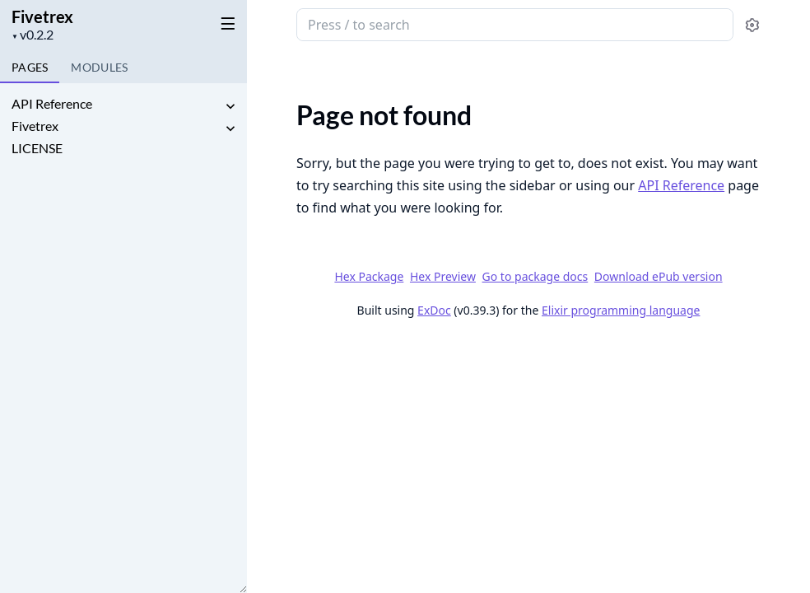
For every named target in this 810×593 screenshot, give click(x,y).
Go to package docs (535, 276)
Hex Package (368, 276)
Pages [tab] (30, 67)
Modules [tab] (99, 67)
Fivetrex (42, 16)
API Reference (52, 103)
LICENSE (37, 148)
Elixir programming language (621, 310)
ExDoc (434, 310)
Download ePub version (658, 276)
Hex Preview (443, 276)
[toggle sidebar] (225, 23)
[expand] (230, 106)
